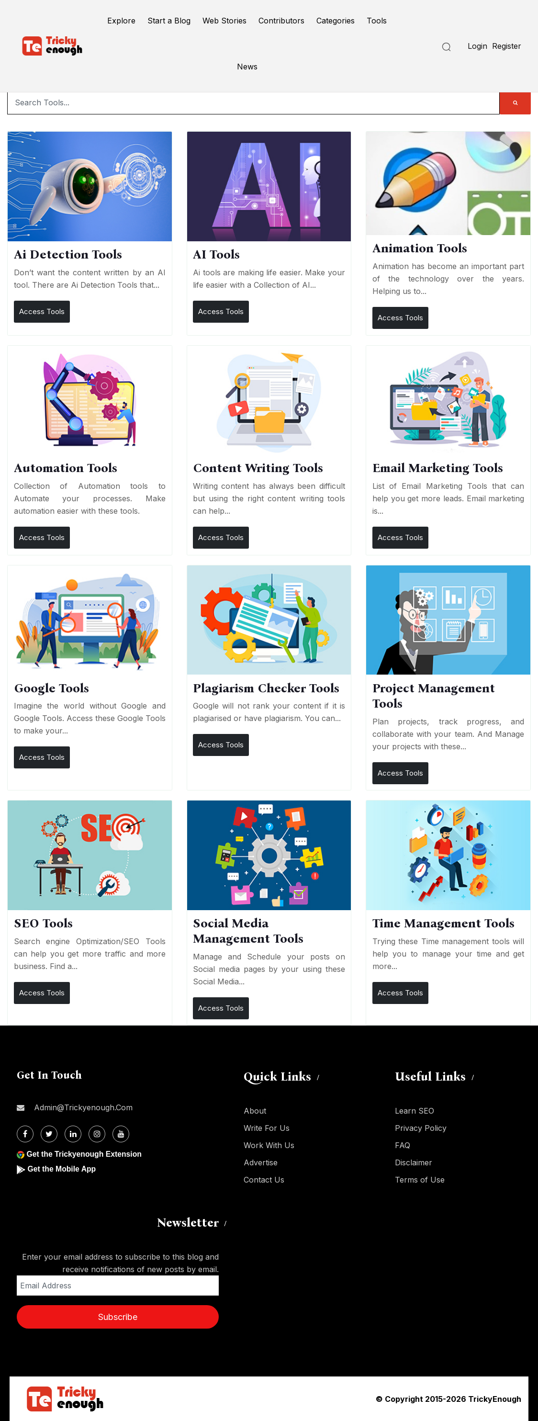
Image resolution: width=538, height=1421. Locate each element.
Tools (377, 20)
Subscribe (117, 1317)
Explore (121, 20)
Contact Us (264, 1179)
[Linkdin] (73, 1134)
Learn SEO (414, 1111)
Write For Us (267, 1128)
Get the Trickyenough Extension (85, 1154)
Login (477, 46)
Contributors (281, 20)
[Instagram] (97, 1134)
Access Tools (42, 311)
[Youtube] (120, 1134)
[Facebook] (25, 1134)
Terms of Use (420, 1179)
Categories (335, 20)
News (247, 66)
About (255, 1111)
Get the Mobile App (62, 1169)
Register (506, 46)
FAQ (402, 1145)
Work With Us (269, 1145)
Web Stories (224, 20)
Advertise (261, 1162)
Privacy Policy (421, 1128)
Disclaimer (413, 1162)
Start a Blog (169, 20)
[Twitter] (49, 1134)
